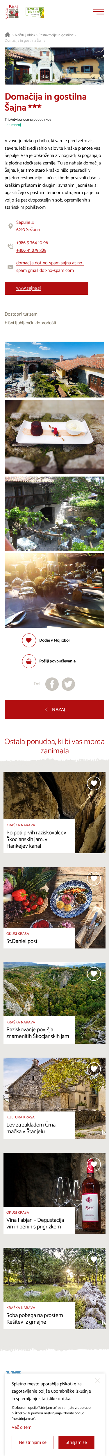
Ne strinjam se (33, 1442)
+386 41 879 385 (31, 250)
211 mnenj (13, 125)
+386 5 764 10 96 (32, 243)
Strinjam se (76, 1442)
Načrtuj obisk (25, 35)
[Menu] (98, 11)
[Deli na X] (68, 684)
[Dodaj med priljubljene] (46, 640)
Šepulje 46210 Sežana (28, 226)
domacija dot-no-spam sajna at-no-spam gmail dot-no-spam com (50, 266)
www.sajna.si (28, 288)
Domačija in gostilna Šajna (25, 41)
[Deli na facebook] (52, 684)
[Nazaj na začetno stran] (12, 12)
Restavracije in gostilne (56, 35)
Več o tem (21, 1427)
